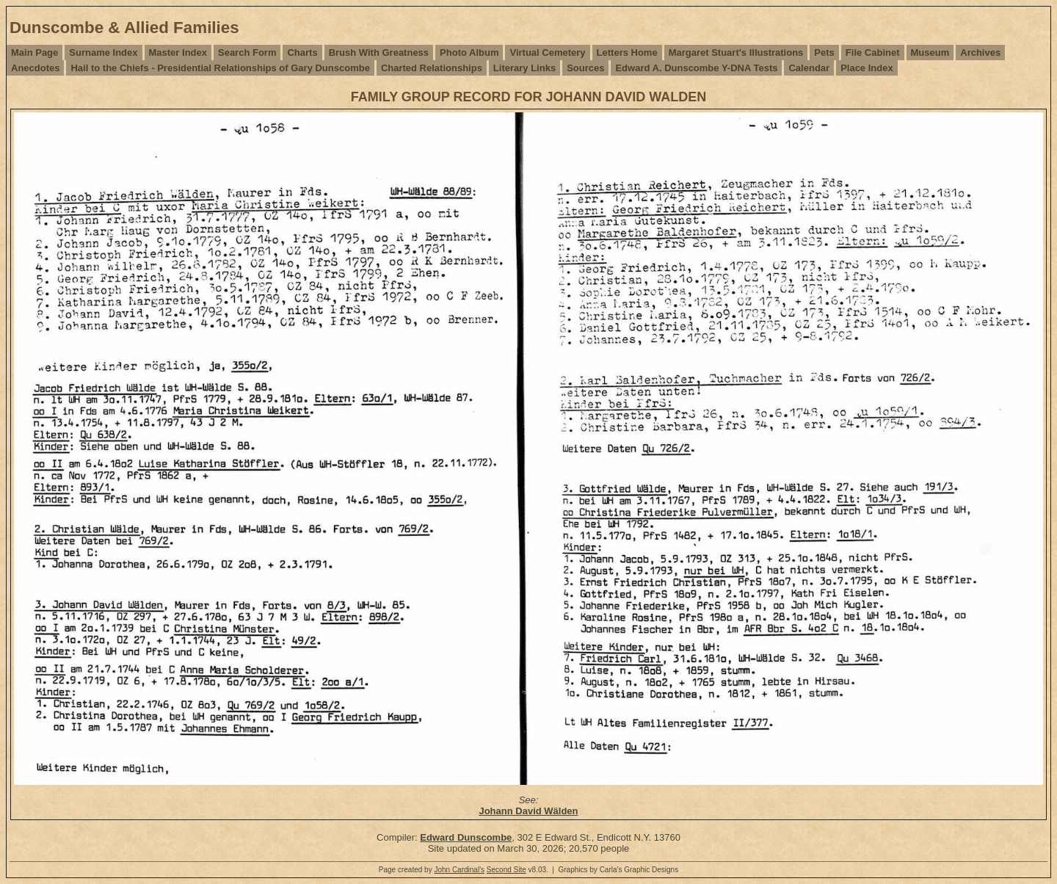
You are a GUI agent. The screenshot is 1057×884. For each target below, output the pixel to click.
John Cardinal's (459, 870)
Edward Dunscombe (466, 837)
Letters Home (627, 52)
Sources (585, 67)
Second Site (506, 870)
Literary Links (524, 67)
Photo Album (469, 52)
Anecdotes (35, 67)
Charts (302, 52)
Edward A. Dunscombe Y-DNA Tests (696, 67)
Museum (930, 52)
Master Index (178, 52)
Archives (980, 52)
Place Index (866, 67)
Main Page (34, 52)
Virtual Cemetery (547, 52)
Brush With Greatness (379, 52)
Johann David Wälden (528, 810)
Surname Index (103, 52)
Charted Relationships (431, 67)
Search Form (247, 52)
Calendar (808, 67)
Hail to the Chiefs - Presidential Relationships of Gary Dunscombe (219, 67)
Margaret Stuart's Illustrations (736, 52)
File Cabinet (873, 52)
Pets (824, 52)
